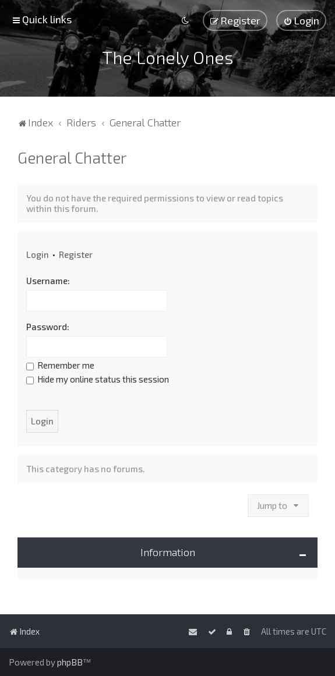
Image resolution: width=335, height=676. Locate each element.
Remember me (60, 365)
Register (76, 254)
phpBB (70, 662)
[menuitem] (301, 20)
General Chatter (71, 157)
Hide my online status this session (97, 379)
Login (37, 254)
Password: (47, 326)
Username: (48, 280)
